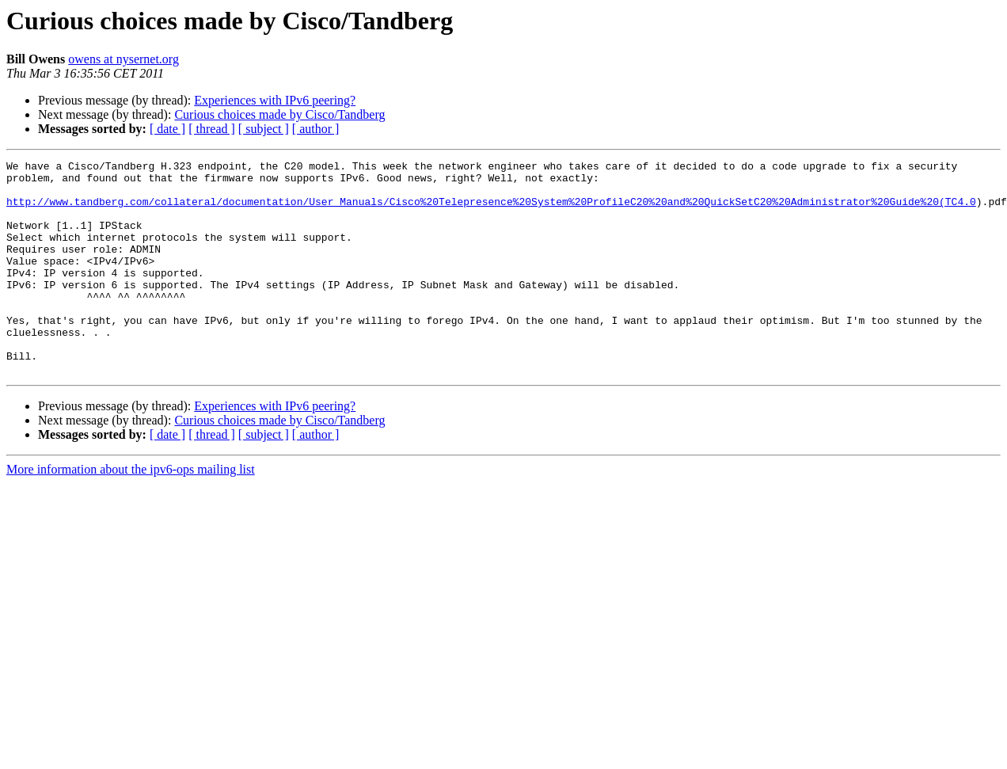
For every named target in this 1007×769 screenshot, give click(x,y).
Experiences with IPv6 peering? (274, 100)
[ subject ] (263, 128)
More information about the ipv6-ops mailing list (130, 512)
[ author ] (316, 128)
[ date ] (167, 128)
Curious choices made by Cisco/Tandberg (279, 114)
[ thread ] (211, 128)
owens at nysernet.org (123, 59)
